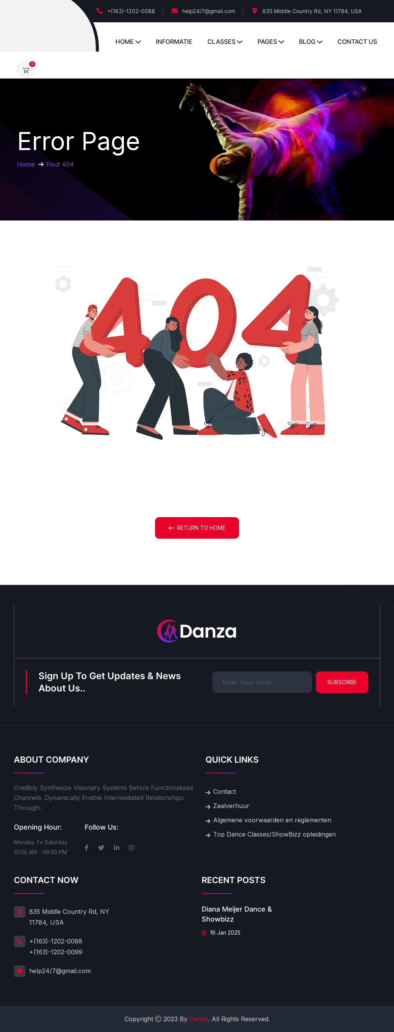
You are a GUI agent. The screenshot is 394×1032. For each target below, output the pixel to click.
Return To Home (197, 527)
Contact (224, 791)
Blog (307, 41)
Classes (221, 41)
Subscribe (342, 682)
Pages (267, 41)
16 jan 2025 (221, 932)
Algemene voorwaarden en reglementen (272, 820)
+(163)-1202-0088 (131, 11)
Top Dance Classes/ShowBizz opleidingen (274, 834)
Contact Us (357, 41)
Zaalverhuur (231, 806)
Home (124, 41)
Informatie (174, 41)
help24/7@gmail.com (208, 11)
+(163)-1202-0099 (55, 952)
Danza (198, 1019)
